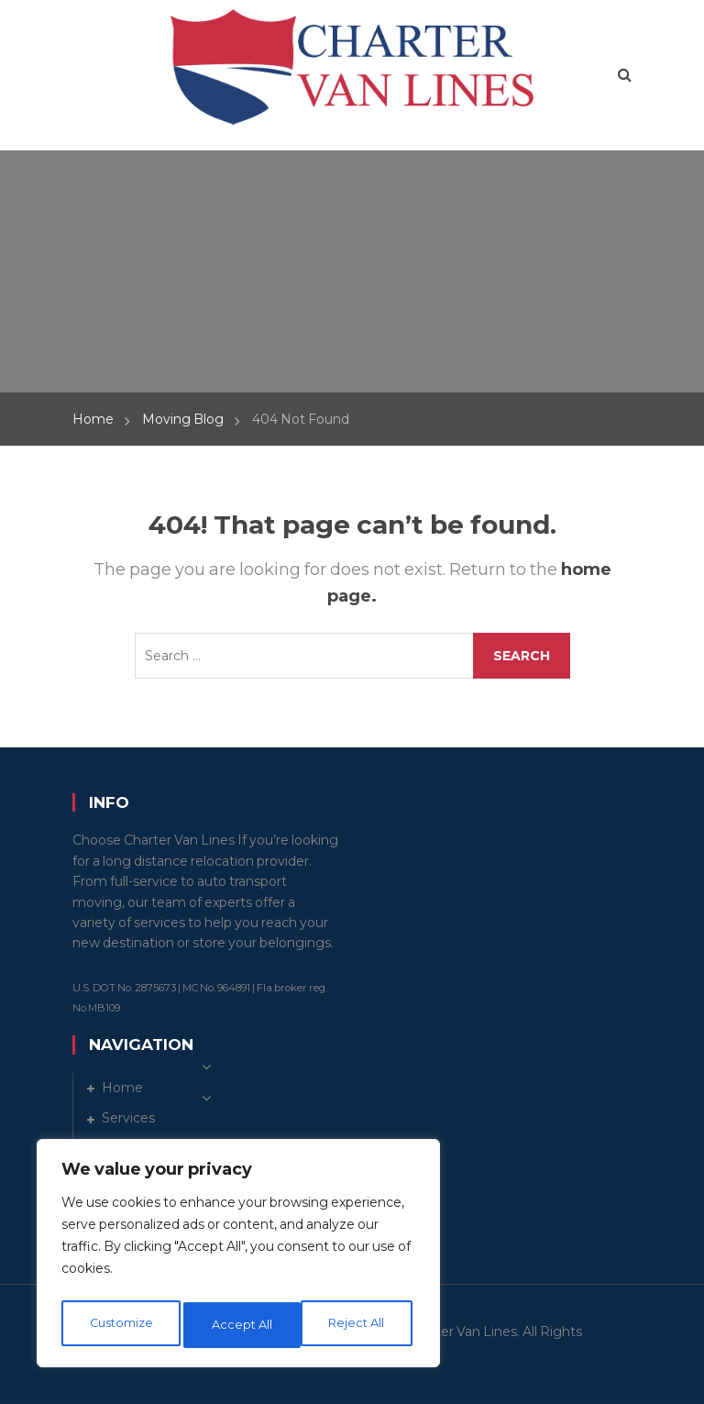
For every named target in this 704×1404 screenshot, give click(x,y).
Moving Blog (183, 419)
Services (128, 1118)
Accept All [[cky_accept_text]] (359, 1325)
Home (93, 419)
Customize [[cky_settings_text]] (120, 1325)
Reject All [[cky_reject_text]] (241, 1325)
